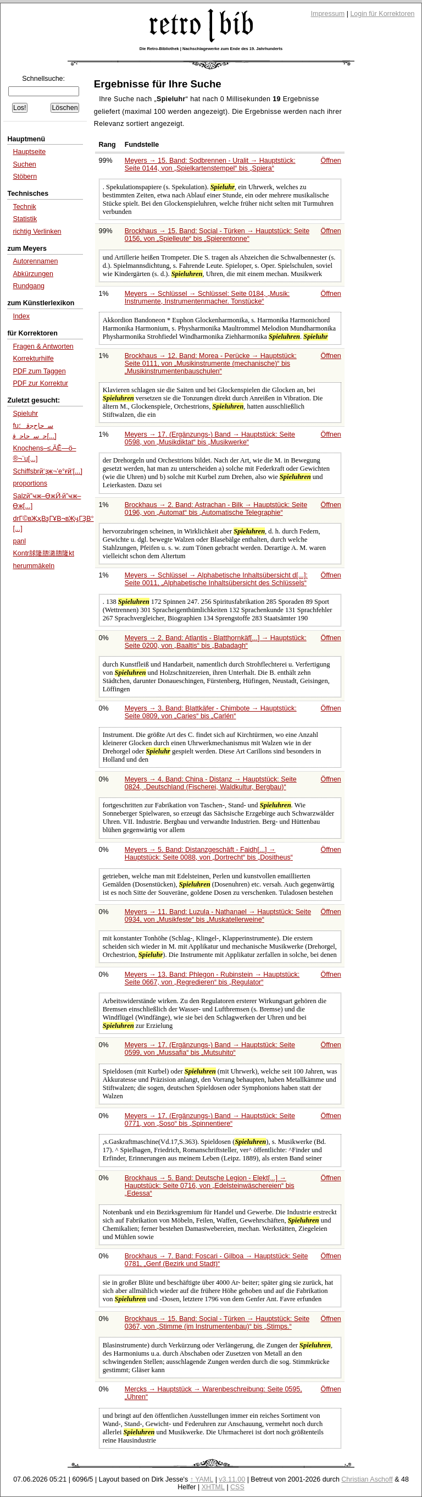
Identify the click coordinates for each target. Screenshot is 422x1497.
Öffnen (331, 160)
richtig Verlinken (37, 231)
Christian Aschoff (366, 1479)
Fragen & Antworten (43, 346)
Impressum (328, 14)
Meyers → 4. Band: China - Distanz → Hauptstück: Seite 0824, (211, 783)
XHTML (213, 1487)
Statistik (25, 219)
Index (21, 316)
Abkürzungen (33, 274)
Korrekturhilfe (33, 358)
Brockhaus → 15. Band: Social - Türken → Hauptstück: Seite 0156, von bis (217, 235)
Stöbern (25, 176)
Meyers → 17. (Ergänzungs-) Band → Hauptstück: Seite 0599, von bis (210, 1048)
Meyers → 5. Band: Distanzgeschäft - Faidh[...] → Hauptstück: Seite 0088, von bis (209, 853)
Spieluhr (25, 413)
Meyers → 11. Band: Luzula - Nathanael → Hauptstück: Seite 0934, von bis (218, 915)
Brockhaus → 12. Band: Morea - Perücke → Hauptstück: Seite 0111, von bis (211, 363)
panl (19, 541)
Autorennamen (35, 261)
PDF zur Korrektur (40, 383)
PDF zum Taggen (39, 371)
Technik (24, 207)
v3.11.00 (232, 1479)
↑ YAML (202, 1479)
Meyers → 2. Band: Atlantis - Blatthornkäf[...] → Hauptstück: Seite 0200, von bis (216, 642)
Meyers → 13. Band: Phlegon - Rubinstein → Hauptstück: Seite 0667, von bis (212, 978)
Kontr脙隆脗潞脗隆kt (43, 553)
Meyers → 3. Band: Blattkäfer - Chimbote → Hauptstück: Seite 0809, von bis (211, 712)
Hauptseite (29, 152)
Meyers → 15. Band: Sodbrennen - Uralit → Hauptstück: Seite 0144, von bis (210, 164)
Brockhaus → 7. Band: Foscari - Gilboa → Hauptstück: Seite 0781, (216, 1260)
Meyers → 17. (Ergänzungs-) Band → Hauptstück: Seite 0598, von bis (210, 438)
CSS (237, 1487)
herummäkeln (33, 566)
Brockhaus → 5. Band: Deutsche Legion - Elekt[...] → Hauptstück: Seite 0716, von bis (210, 1185)
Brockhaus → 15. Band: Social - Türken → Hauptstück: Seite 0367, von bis (217, 1322)
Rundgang (29, 286)
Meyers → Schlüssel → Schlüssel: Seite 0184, (207, 297)
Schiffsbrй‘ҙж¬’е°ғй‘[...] (47, 471)
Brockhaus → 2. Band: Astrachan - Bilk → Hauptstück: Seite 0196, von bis (216, 508)
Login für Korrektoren (382, 14)
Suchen (24, 164)
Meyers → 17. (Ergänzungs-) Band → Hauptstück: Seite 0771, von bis (210, 1119)
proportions (30, 483)
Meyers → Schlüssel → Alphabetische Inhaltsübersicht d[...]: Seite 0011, (216, 579)
